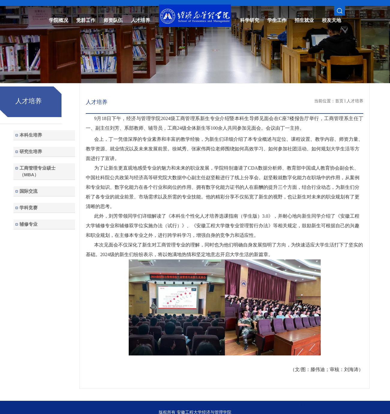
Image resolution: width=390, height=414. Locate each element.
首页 (339, 100)
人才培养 (354, 100)
